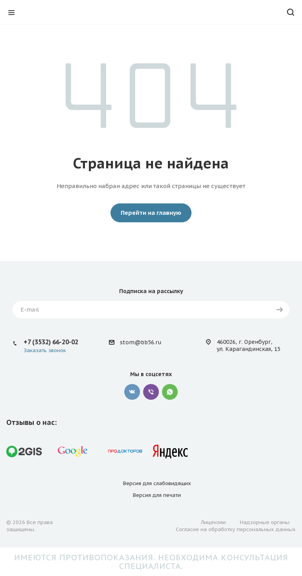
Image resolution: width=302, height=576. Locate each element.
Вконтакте (132, 392)
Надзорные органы (264, 522)
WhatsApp (170, 392)
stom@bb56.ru (140, 342)
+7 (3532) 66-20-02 (51, 342)
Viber (151, 392)
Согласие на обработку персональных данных (236, 529)
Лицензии (213, 522)
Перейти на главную (151, 212)
